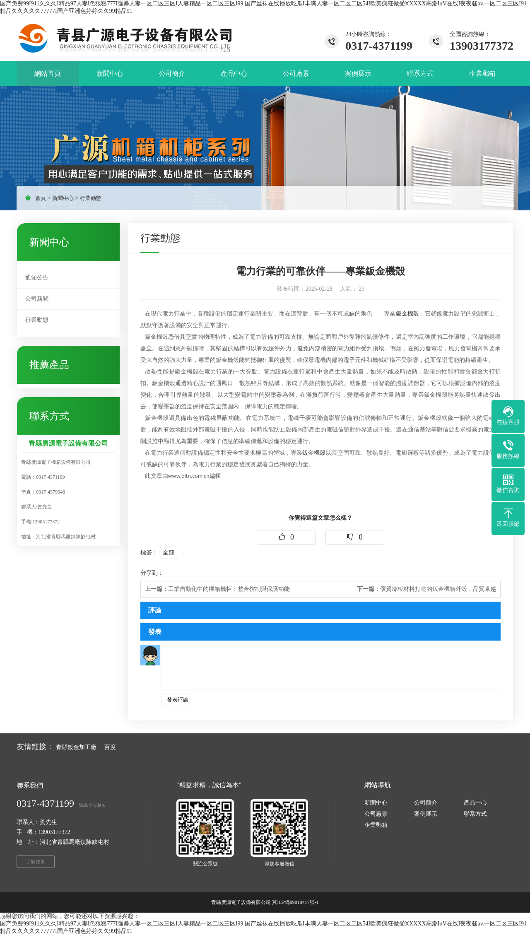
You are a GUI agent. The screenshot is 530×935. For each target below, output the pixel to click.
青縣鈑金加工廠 (76, 747)
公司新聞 (36, 299)
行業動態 (90, 198)
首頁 (40, 198)
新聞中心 (63, 198)
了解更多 (36, 862)
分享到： (152, 573)
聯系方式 (475, 814)
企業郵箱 (376, 825)
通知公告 (36, 278)
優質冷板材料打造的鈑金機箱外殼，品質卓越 (426, 589)
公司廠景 (376, 814)
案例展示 (425, 814)
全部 (168, 552)
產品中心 (475, 803)
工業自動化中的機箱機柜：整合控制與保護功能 (217, 589)
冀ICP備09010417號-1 (295, 902)
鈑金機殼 (407, 314)
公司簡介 (425, 803)
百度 (110, 747)
